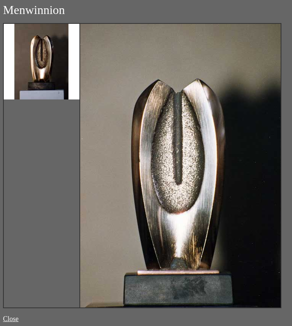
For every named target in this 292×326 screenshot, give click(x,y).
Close (11, 319)
